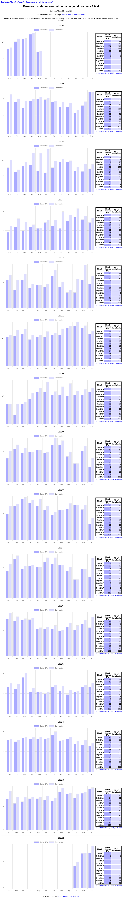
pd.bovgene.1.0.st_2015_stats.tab (108, 711)
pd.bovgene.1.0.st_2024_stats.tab (108, 189)
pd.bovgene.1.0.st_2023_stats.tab (108, 247)
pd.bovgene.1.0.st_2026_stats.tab (108, 73)
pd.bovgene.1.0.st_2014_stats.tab (108, 769)
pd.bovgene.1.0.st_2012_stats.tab (108, 885)
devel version (79, 15)
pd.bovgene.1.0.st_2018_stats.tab (108, 537)
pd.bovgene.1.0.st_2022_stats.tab (108, 305)
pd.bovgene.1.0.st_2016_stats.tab (108, 653)
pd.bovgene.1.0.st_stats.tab (68, 896)
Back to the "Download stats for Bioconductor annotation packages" (27, 2)
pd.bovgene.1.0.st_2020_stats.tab (108, 421)
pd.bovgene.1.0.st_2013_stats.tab (108, 827)
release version (67, 15)
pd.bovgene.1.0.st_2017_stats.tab (108, 595)
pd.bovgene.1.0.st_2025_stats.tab (108, 131)
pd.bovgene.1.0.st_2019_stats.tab (108, 479)
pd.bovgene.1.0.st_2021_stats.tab (108, 363)
